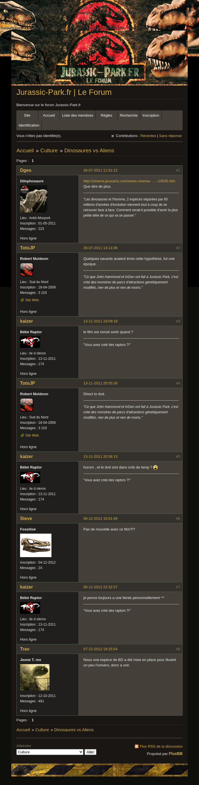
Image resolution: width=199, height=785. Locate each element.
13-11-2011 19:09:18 (100, 321)
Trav (24, 649)
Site (27, 115)
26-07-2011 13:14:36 (100, 248)
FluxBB (176, 753)
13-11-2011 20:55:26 (100, 383)
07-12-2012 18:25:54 (100, 649)
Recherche (129, 115)
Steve (26, 518)
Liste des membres (77, 115)
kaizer (26, 321)
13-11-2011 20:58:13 (100, 456)
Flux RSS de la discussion (161, 746)
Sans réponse (170, 136)
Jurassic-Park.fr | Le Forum (64, 92)
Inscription (150, 115)
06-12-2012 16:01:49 (100, 518)
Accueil (49, 115)
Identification (29, 125)
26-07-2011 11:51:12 (100, 170)
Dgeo (25, 170)
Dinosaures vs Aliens (89, 150)
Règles (106, 115)
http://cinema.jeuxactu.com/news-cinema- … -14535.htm (129, 181)
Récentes (148, 136)
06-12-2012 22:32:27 (100, 587)
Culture (49, 150)
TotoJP (27, 247)
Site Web (32, 300)
